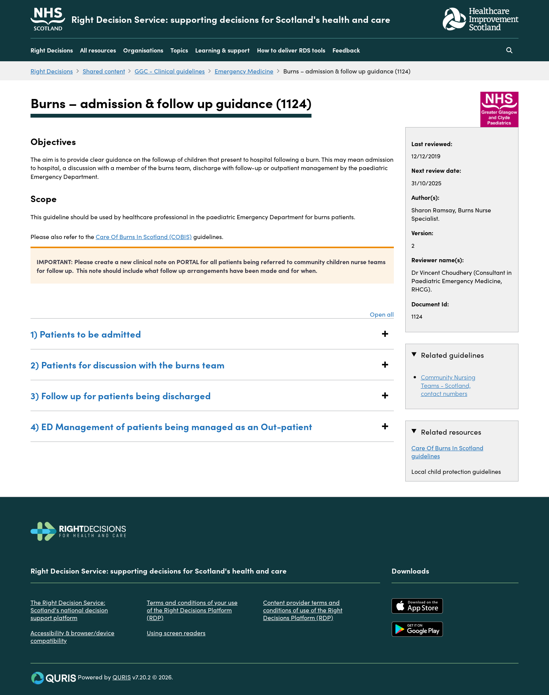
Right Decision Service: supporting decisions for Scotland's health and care (230, 19)
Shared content (104, 71)
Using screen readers (176, 632)
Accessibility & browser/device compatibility (72, 636)
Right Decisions (51, 50)
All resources (98, 50)
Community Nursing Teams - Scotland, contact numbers (448, 385)
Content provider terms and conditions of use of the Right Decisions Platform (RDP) (302, 609)
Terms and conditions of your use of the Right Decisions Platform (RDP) (192, 609)
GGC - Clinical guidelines (170, 71)
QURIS (121, 677)
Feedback (346, 50)
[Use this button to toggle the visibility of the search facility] (509, 49)
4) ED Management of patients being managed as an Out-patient (204, 426)
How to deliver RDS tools (291, 50)
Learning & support (222, 50)
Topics (179, 50)
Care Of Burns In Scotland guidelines (447, 451)
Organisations (143, 50)
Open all (382, 314)
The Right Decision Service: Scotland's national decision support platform (69, 609)
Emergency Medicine (244, 71)
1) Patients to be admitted (204, 333)
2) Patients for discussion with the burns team (204, 364)
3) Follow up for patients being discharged (204, 395)
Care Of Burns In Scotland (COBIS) (144, 236)
